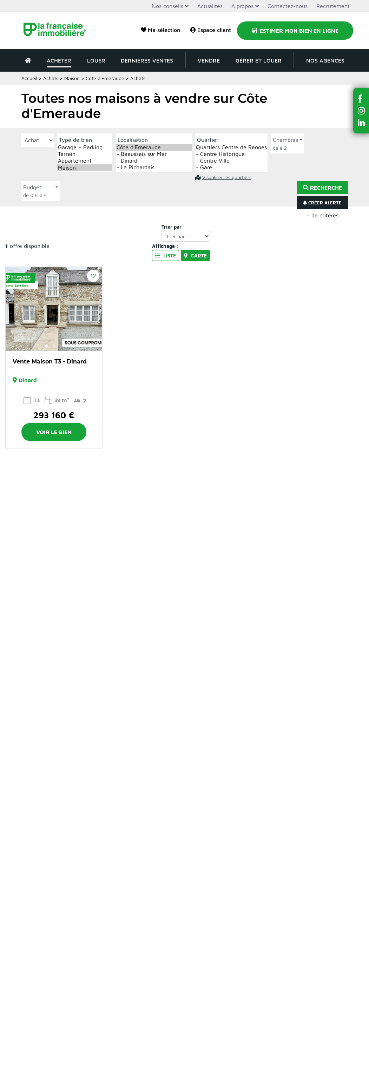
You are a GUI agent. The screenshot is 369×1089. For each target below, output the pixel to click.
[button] (361, 98)
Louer (96, 60)
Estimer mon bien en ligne (295, 30)
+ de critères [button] (322, 215)
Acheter (59, 60)
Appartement (84, 160)
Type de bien (75, 140)
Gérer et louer (259, 60)
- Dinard (154, 160)
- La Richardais (154, 167)
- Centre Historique (231, 154)
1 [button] (46, 345)
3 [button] (60, 345)
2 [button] (53, 345)
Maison (72, 78)
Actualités (210, 6)
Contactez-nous (288, 6)
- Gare (231, 167)
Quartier (207, 140)
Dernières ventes (147, 60)
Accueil (29, 78)
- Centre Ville (231, 160)
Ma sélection (160, 30)
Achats (50, 78)
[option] (54, 309)
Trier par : (173, 227)
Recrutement (333, 6)
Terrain (84, 154)
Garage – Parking (84, 147)
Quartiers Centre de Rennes (231, 147)
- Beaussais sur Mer (154, 154)
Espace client (210, 30)
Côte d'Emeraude (154, 147)
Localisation (133, 140)
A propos (242, 6)
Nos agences (325, 60)
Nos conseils (167, 6)
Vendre (209, 60)
